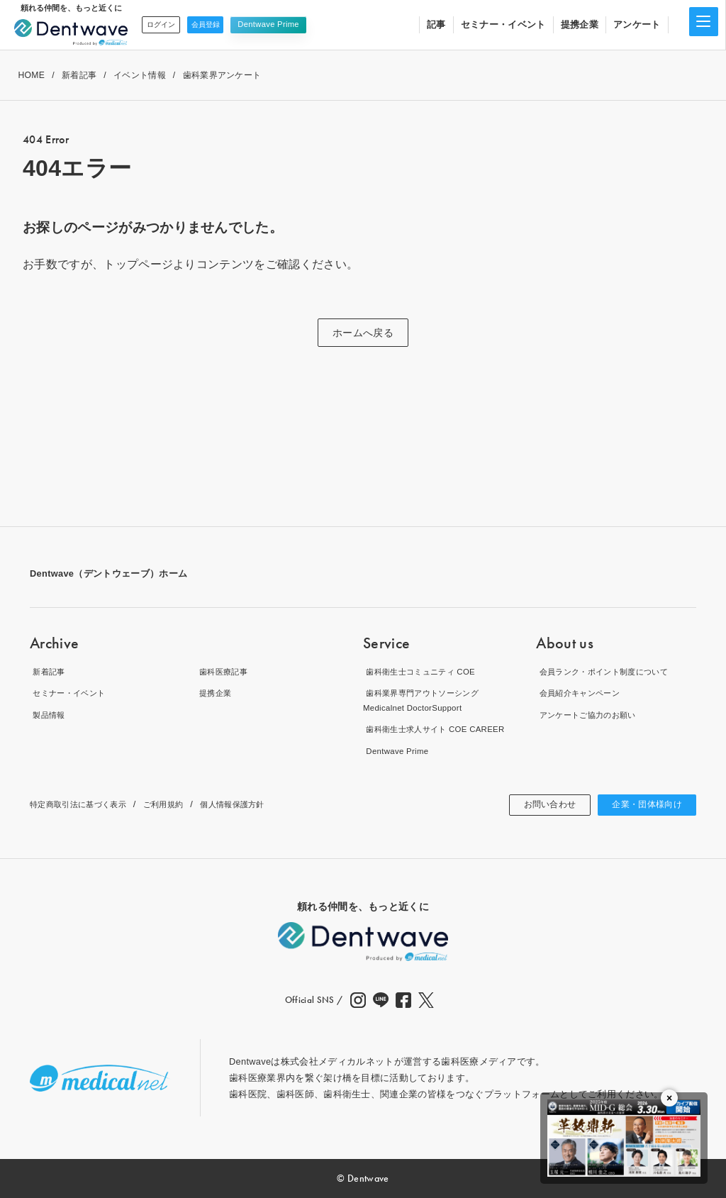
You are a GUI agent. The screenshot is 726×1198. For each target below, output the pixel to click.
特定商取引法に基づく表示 (86, 804)
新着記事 (79, 75)
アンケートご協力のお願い (592, 714)
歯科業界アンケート (222, 75)
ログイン (166, 24)
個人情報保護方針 (262, 804)
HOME (31, 75)
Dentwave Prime (288, 24)
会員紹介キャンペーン (583, 693)
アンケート (637, 24)
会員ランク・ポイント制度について (611, 671)
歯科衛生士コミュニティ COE (426, 671)
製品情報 (48, 714)
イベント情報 (139, 75)
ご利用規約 (184, 804)
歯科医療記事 (224, 671)
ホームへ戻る (363, 332)
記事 (436, 24)
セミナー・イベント (503, 24)
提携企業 (579, 24)
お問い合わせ (534, 805)
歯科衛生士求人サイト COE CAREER (443, 729)
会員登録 (220, 24)
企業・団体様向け (641, 805)
